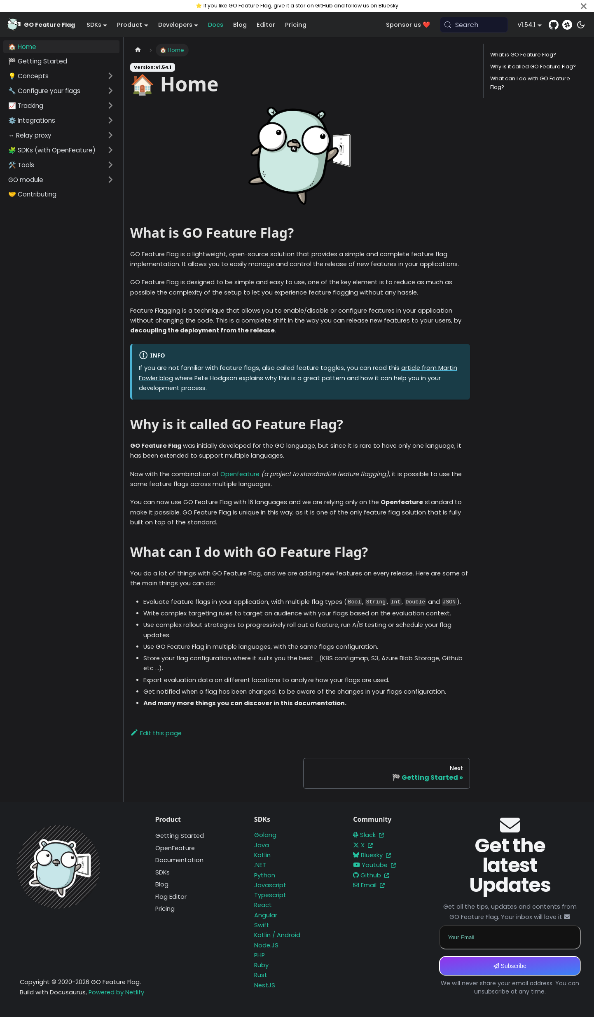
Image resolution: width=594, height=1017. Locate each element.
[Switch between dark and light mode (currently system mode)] (580, 24)
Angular (265, 915)
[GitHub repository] (554, 25)
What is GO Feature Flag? (523, 54)
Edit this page (156, 733)
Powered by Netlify (116, 992)
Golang (265, 835)
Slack (368, 835)
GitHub (324, 5)
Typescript (270, 895)
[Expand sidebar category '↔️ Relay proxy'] (110, 135)
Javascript (270, 885)
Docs (215, 25)
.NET (260, 865)
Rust (260, 975)
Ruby (261, 965)
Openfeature (240, 474)
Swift (261, 925)
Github (371, 875)
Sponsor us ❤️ (408, 25)
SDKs (162, 872)
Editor (266, 25)
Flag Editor (171, 897)
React (263, 905)
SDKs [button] (94, 25)
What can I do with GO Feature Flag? (530, 83)
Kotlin (262, 855)
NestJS (264, 985)
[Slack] (567, 25)
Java (261, 845)
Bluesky (388, 5)
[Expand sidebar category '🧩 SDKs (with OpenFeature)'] (110, 150)
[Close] (583, 6)
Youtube (374, 865)
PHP (259, 955)
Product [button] (129, 25)
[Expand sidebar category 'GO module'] (110, 179)
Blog (240, 25)
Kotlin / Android (277, 935)
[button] (61, 75)
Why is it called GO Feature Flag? (533, 66)
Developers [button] (175, 25)
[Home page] (138, 50)
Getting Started (179, 836)
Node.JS (266, 945)
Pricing (295, 25)
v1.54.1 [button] (527, 25)
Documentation (179, 860)
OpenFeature (175, 848)
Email (369, 885)
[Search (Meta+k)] (474, 25)
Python (264, 875)
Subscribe (509, 966)
